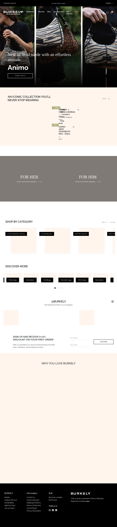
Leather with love (10, 487)
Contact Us (31, 484)
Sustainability (9, 489)
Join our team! (9, 495)
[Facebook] (53, 497)
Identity (7, 484)
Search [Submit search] (100, 13)
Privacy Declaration (34, 498)
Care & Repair (32, 495)
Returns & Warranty (34, 492)
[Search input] (93, 13)
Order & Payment (33, 487)
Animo (105, 98)
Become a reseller (55, 484)
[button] (39, 143)
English (108, 3)
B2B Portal (53, 487)
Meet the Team (10, 492)
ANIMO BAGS (20, 75)
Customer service (9, 3)
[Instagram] (50, 497)
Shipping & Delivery (34, 489)
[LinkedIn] (56, 497)
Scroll (106, 71)
